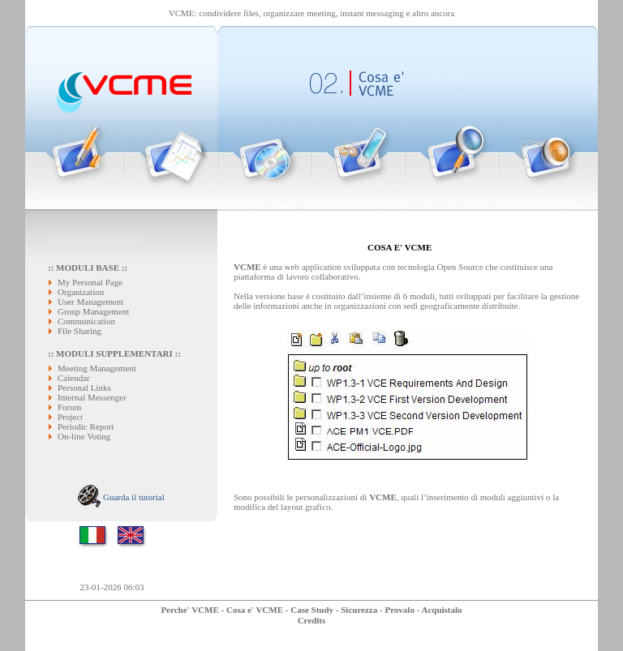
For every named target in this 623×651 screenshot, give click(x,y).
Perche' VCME (189, 610)
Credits (312, 620)
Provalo (399, 610)
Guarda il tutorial (121, 497)
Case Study (311, 610)
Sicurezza (359, 610)
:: (52, 353)
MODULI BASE (87, 267)
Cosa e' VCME (254, 610)
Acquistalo (441, 610)
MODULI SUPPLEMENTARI (114, 353)
